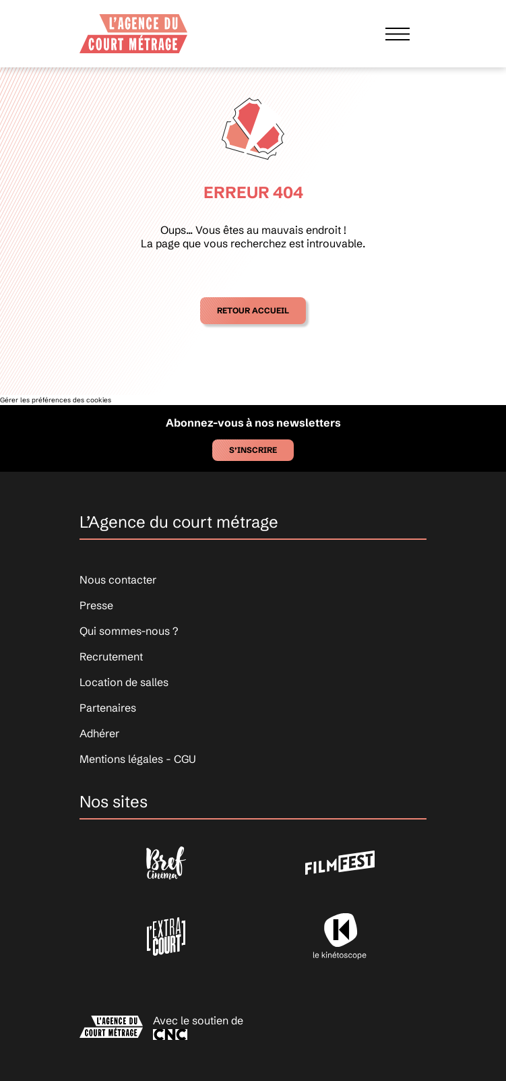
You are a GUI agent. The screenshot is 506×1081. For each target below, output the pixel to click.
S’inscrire (253, 450)
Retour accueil (253, 310)
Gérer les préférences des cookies (55, 400)
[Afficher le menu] (397, 33)
